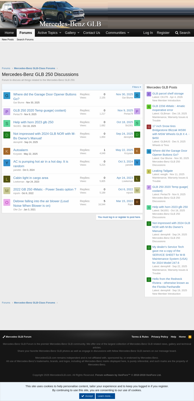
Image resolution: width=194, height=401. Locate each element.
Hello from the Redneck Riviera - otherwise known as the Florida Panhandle (171, 282)
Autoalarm (20, 150)
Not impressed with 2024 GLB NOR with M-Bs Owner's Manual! (171, 226)
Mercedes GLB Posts (162, 87)
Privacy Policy (159, 336)
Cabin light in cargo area (30, 178)
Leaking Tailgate (163, 170)
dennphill (18, 142)
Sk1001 (17, 126)
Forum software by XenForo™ (128, 375)
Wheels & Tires (161, 145)
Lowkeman (18, 181)
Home (9, 33)
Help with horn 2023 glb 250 (33, 122)
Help (173, 336)
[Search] (182, 33)
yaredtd (17, 170)
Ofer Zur (17, 209)
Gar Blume (18, 102)
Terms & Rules (140, 336)
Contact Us (91, 33)
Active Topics (48, 33)
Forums (26, 33)
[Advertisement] (97, 57)
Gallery (70, 33)
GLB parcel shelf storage (168, 93)
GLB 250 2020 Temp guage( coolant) (39, 110)
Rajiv (130, 204)
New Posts (8, 39)
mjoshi (16, 193)
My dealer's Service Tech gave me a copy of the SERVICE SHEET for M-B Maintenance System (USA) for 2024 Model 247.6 (170, 254)
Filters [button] (135, 87)
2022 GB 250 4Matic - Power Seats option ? (44, 189)
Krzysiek (17, 154)
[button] (60, 33)
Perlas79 (17, 114)
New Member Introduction (167, 100)
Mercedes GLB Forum (17, 336)
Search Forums (25, 39)
